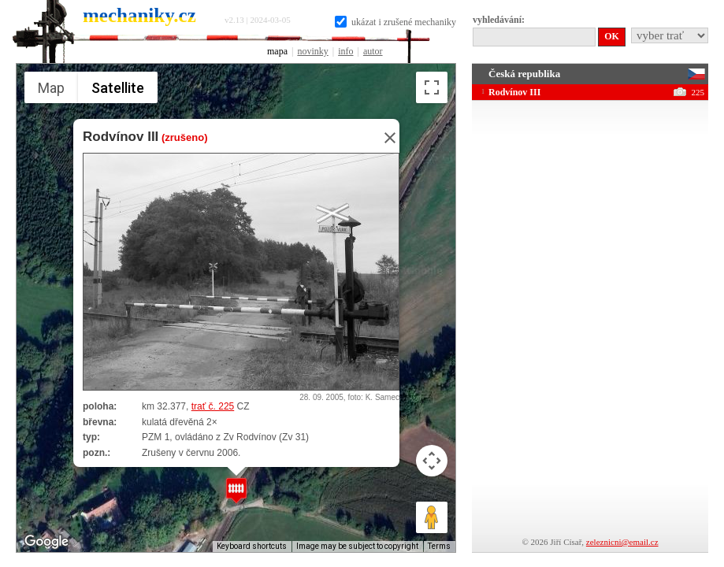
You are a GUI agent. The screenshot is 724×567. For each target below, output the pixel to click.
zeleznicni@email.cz (622, 542)
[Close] (385, 138)
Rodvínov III (120, 136)
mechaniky (139, 15)
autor (373, 51)
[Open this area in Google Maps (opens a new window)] (46, 542)
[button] (236, 490)
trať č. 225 (212, 406)
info (345, 51)
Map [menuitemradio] (51, 88)
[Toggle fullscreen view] (431, 87)
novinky (312, 51)
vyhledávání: (499, 19)
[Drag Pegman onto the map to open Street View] (431, 517)
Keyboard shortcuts (252, 546)
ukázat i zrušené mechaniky (395, 22)
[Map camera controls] (431, 460)
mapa (277, 51)
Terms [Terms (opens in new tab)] (439, 546)
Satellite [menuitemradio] (116, 87)
